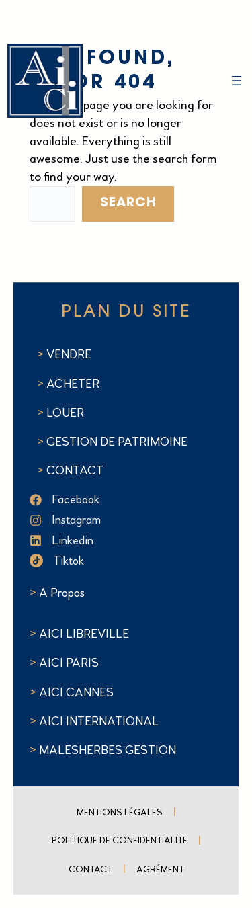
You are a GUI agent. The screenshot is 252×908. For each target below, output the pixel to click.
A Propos (62, 592)
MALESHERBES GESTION (107, 750)
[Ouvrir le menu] (236, 81)
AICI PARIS (69, 662)
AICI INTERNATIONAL (99, 721)
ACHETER (72, 383)
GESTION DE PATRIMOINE (116, 441)
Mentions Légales (120, 812)
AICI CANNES (76, 692)
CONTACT (74, 470)
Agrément (160, 869)
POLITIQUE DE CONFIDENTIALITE (119, 840)
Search (128, 203)
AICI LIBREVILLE (84, 633)
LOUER (64, 412)
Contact (90, 869)
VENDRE (68, 354)
